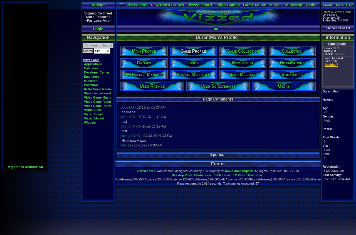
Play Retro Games (167, 5)
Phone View (202, 175)
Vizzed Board (199, 5)
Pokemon (91, 85)
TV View (239, 175)
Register (98, 5)
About (327, 5)
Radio (311, 5)
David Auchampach (239, 171)
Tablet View (222, 175)
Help (349, 5)
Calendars (91, 68)
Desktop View (182, 175)
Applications (93, 64)
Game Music (254, 5)
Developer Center (96, 72)
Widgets (90, 122)
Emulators (91, 76)
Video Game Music (97, 97)
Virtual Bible (93, 110)
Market (275, 5)
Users (339, 5)
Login (98, 29)
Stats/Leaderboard (97, 93)
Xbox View (255, 175)
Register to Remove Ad (24, 167)
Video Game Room (97, 105)
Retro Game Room (97, 89)
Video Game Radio (97, 101)
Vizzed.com (136, 5)
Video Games (227, 5)
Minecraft (293, 5)
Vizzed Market (94, 118)
